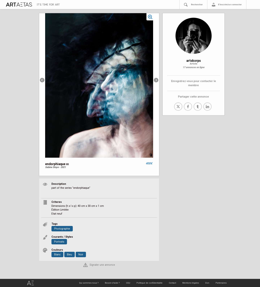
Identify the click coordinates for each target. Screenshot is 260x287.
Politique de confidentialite (149, 283)
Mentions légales (190, 283)
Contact (172, 283)
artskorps (193, 60)
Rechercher (197, 4)
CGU (128, 283)
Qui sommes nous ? (89, 283)
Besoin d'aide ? (112, 283)
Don (207, 283)
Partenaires (221, 283)
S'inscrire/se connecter (230, 4)
